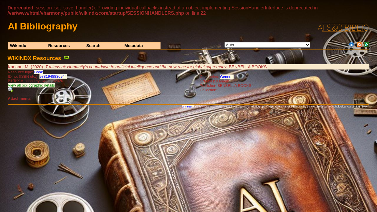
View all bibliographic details (31, 85)
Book (38, 72)
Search (93, 45)
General (227, 76)
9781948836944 (53, 76)
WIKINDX (188, 106)
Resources (59, 45)
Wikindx (18, 45)
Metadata (134, 45)
